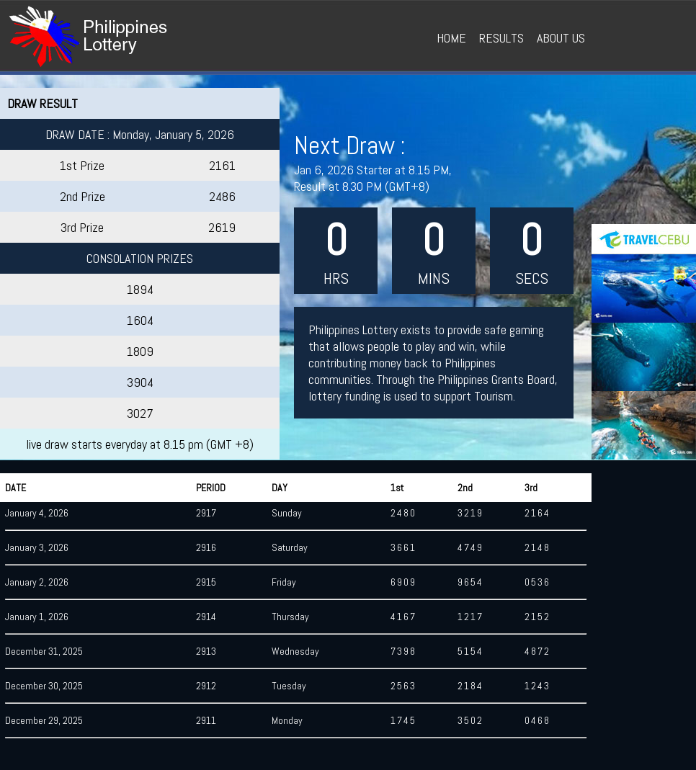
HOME (451, 38)
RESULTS (501, 38)
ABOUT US (561, 38)
